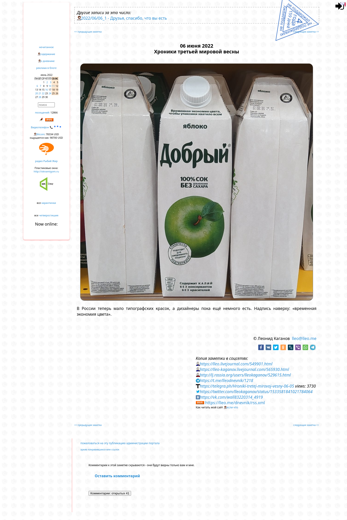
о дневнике (48, 61)
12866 (54, 112)
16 (46, 89)
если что (232, 407)
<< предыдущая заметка (87, 31)
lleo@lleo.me (304, 338)
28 (40, 97)
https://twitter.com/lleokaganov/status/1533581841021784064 (256, 391)
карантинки (48, 203)
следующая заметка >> (306, 31)
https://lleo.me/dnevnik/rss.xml (235, 402)
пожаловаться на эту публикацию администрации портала (120, 443)
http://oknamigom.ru (46, 171)
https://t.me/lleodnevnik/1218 (226, 380)
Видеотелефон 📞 (46, 127)
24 (50, 93)
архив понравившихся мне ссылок (99, 449)
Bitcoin (40, 134)
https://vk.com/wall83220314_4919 (231, 397)
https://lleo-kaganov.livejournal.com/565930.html (244, 369)
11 (53, 86)
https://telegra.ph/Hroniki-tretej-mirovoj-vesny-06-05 (247, 386)
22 (43, 93)
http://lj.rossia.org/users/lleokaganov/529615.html (245, 375)
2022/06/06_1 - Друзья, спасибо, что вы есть (124, 18)
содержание (47, 54)
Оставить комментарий (117, 475)
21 (40, 93)
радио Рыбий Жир (46, 161)
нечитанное (46, 47)
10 (50, 86)
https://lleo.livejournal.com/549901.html (236, 364)
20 (36, 93)
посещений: (42, 112)
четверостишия (48, 215)
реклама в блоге (46, 68)
